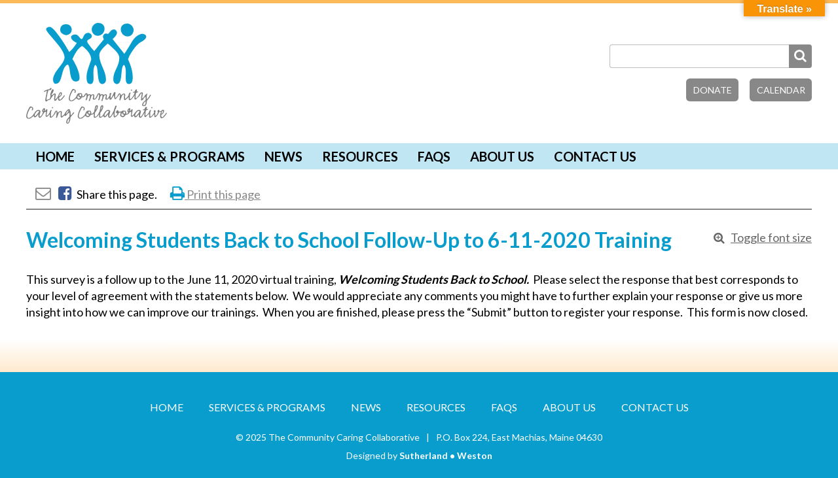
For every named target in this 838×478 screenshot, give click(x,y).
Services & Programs (169, 156)
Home (55, 156)
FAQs (434, 156)
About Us (502, 156)
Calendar (781, 89)
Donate (712, 89)
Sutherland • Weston (445, 455)
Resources (360, 156)
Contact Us (595, 156)
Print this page (215, 194)
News (283, 156)
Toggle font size (771, 237)
